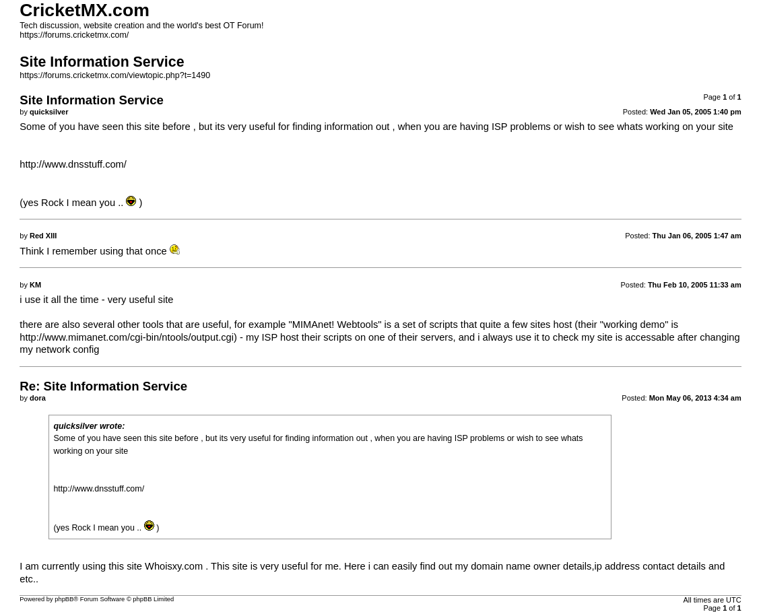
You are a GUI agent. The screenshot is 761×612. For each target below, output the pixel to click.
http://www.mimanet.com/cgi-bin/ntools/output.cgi (127, 337)
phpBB (64, 599)
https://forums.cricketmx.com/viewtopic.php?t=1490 (115, 75)
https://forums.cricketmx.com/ (74, 35)
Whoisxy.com (174, 566)
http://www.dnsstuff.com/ (73, 164)
